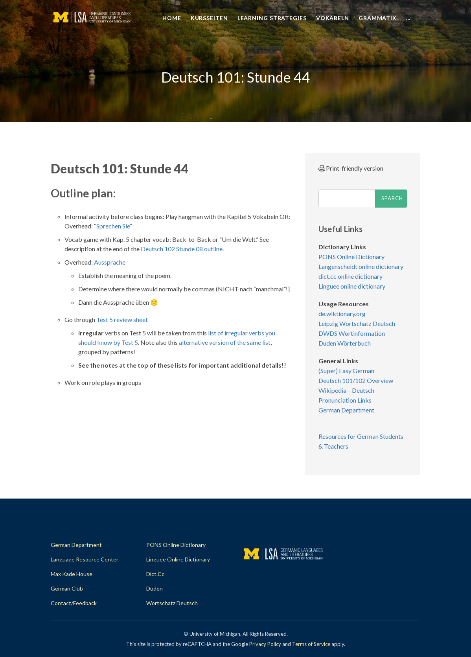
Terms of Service (311, 644)
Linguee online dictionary (351, 286)
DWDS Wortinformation (351, 333)
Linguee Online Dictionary (178, 559)
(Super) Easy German (346, 370)
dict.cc (155, 574)
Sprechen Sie (113, 226)
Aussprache (109, 262)
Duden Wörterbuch (344, 343)
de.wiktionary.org (342, 313)
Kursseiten (209, 18)
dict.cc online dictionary (350, 276)
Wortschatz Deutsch (172, 603)
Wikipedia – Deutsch (346, 390)
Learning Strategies (272, 18)
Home (171, 18)
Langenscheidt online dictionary (360, 266)
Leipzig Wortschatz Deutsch (356, 323)
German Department (346, 410)
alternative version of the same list (224, 342)
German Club (67, 588)
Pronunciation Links (345, 400)
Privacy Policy (265, 644)
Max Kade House (71, 574)
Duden (154, 588)
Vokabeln (332, 18)
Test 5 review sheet (122, 319)
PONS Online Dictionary (351, 256)
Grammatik (378, 18)
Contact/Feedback (74, 603)
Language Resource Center (84, 559)
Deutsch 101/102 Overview (355, 380)
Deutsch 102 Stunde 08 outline (182, 248)
